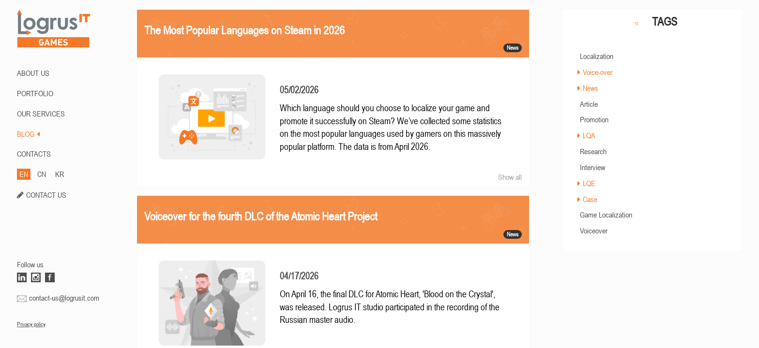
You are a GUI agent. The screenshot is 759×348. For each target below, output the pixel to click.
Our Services (41, 113)
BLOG (28, 134)
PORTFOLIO (35, 93)
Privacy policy (31, 324)
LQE (589, 183)
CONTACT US (46, 194)
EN (23, 174)
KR (59, 174)
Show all (510, 177)
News (590, 88)
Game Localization (606, 214)
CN (41, 174)
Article (589, 104)
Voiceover (593, 230)
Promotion (594, 119)
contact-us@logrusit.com (64, 297)
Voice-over (597, 72)
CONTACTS (34, 153)
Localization (596, 56)
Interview (592, 167)
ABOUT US (33, 73)
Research (593, 151)
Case (590, 199)
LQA (589, 135)
